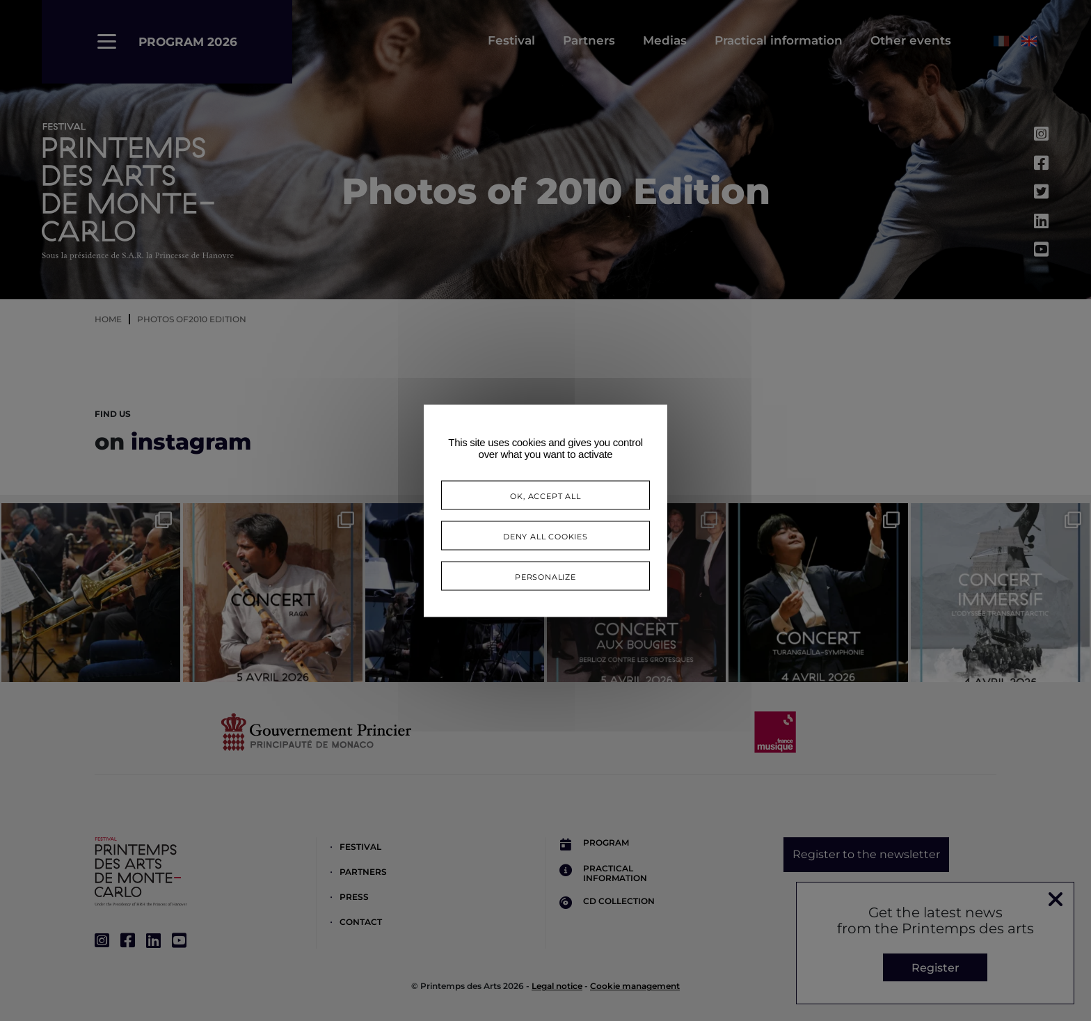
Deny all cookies (545, 534)
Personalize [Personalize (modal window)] (545, 575)
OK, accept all (545, 494)
